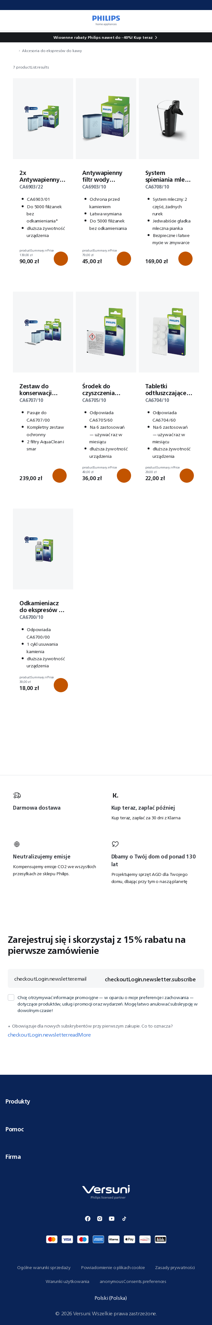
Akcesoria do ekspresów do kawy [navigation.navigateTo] (52, 51)
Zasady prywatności (175, 1267)
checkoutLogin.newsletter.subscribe (150, 979)
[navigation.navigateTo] (15, 51)
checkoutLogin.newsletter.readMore (49, 1035)
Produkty (106, 1101)
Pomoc (106, 1129)
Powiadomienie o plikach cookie (113, 1267)
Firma (106, 1156)
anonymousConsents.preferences (133, 1281)
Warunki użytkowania (67, 1281)
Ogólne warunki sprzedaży (44, 1267)
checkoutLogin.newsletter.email (50, 979)
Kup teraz (143, 37)
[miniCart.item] (200, 20)
